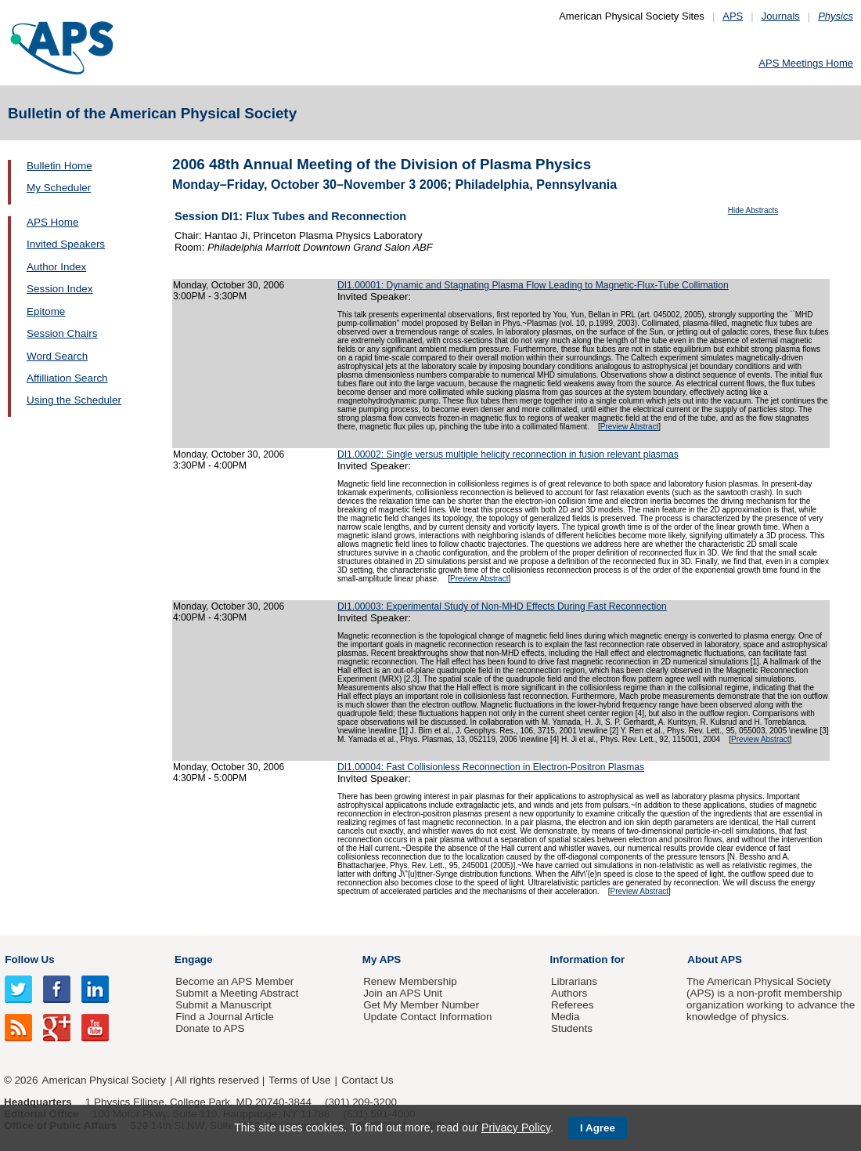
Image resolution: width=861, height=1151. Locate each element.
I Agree (597, 1128)
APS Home (52, 222)
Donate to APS (209, 1028)
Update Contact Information (427, 1017)
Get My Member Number (421, 1005)
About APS (714, 959)
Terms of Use (299, 1080)
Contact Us (367, 1080)
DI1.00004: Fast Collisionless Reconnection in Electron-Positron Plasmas (490, 767)
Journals (781, 16)
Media (565, 1017)
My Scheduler (59, 188)
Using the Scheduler (74, 400)
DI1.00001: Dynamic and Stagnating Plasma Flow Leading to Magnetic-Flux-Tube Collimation (533, 285)
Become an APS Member (234, 981)
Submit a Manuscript (223, 1005)
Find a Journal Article (224, 1017)
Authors (569, 993)
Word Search (57, 356)
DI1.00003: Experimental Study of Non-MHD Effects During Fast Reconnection (502, 606)
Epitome (46, 311)
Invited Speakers (66, 244)
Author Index (56, 267)
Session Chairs (62, 333)
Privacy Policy (515, 1127)
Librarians (574, 981)
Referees (572, 1005)
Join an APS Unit (402, 993)
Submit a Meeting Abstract (236, 993)
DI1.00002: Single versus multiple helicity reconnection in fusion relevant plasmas (508, 454)
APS (732, 16)
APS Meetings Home (805, 63)
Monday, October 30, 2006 (228, 285)
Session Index (59, 289)
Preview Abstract (629, 426)
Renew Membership (410, 981)
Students (572, 1028)
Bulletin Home (59, 166)
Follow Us (29, 959)
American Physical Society (104, 1080)
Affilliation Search (67, 378)
